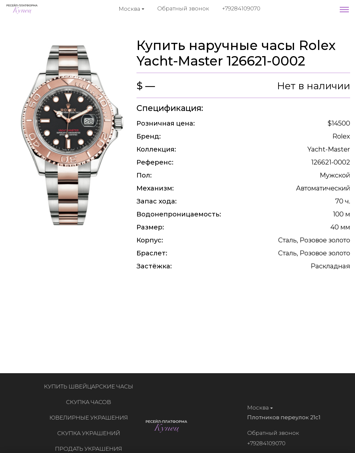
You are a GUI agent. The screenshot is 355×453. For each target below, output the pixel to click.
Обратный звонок (183, 8)
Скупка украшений (90, 433)
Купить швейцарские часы (90, 386)
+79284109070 (241, 8)
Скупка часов (90, 402)
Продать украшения (90, 449)
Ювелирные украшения (90, 417)
